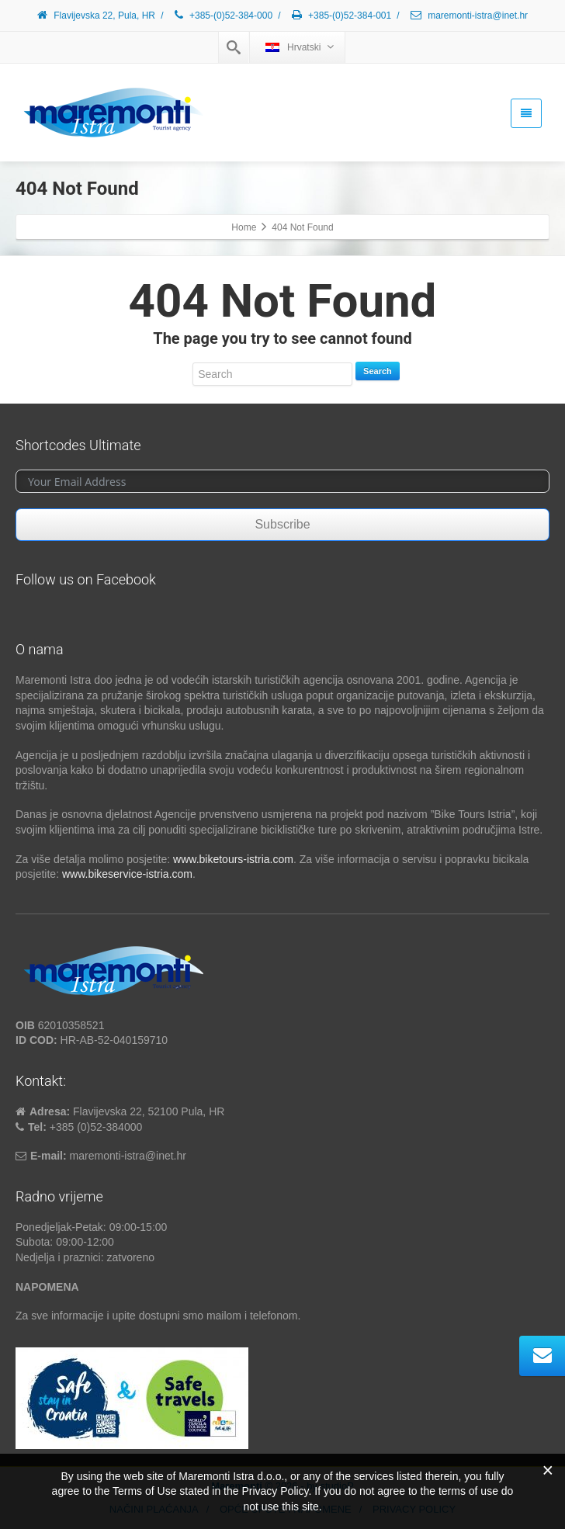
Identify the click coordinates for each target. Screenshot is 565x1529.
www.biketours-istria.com (233, 859)
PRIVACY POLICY (414, 1509)
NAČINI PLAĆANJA (154, 1509)
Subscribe (282, 524)
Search (377, 371)
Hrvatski (299, 47)
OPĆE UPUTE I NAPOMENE (286, 1509)
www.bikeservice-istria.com (127, 874)
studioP (336, 1486)
